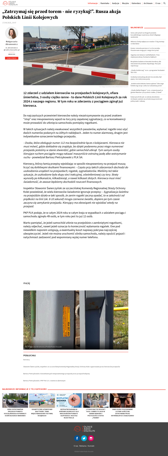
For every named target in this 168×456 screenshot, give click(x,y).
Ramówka (105, 3)
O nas (157, 3)
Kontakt (91, 446)
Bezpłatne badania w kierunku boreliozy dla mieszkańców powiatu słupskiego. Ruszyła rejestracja (146, 63)
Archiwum (148, 3)
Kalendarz (136, 3)
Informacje (93, 3)
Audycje (115, 3)
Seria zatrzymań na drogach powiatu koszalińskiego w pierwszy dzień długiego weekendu (146, 35)
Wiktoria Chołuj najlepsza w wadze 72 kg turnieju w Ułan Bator (147, 42)
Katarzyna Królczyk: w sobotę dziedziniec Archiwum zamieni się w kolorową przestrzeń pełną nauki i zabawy (146, 99)
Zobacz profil (11, 58)
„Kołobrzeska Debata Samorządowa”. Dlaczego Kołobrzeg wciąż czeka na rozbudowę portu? (147, 84)
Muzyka (125, 3)
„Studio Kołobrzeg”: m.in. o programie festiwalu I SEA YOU (148, 71)
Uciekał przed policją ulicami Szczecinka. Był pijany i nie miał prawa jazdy (146, 78)
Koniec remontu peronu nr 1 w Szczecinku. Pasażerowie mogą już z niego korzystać (145, 49)
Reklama (82, 446)
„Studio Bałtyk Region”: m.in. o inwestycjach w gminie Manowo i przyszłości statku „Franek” (147, 91)
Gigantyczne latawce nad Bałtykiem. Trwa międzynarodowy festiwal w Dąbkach (145, 56)
